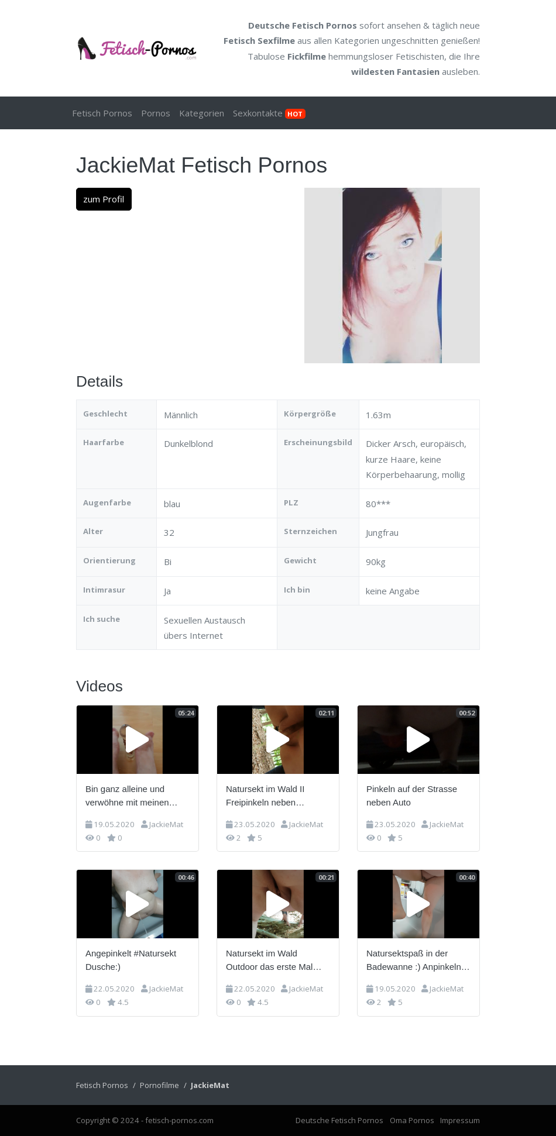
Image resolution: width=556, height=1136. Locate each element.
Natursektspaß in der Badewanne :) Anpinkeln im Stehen (413, 960)
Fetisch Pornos (102, 113)
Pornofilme (159, 1085)
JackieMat (166, 824)
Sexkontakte (269, 113)
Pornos (155, 113)
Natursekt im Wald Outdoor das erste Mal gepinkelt (269, 960)
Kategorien (356, 40)
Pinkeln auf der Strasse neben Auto (411, 795)
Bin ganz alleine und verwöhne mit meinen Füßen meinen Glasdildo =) (133, 796)
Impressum (460, 1120)
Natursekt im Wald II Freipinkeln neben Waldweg (265, 796)
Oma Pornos (412, 1120)
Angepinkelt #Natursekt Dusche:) (130, 960)
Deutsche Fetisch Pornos (302, 25)
